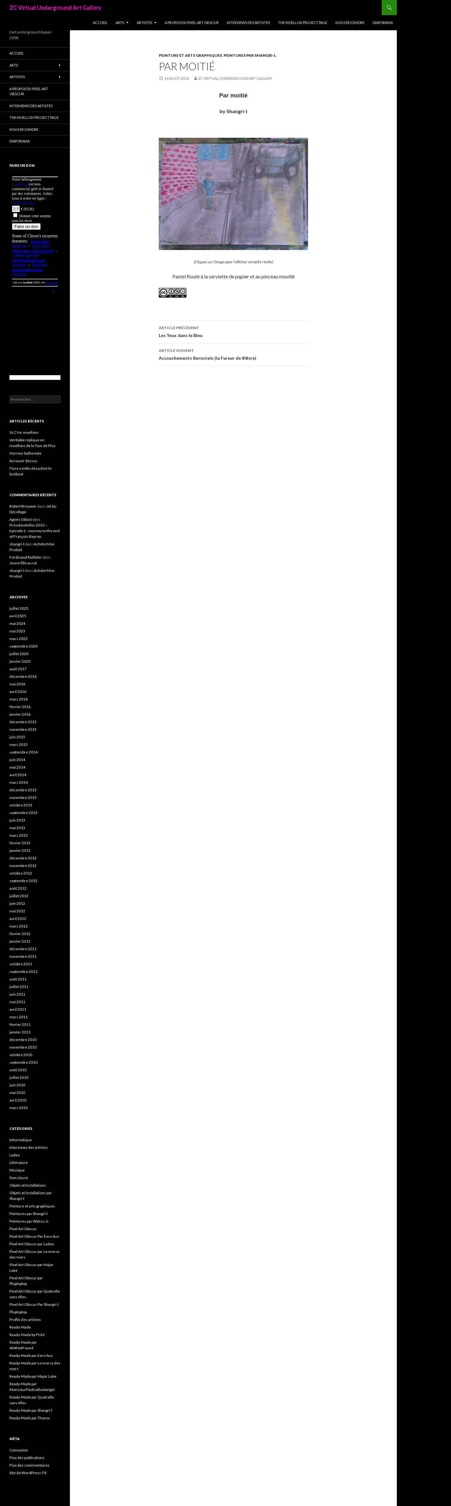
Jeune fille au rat (23, 563)
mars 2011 (18, 1017)
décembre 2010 (23, 1039)
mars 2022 (18, 638)
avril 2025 (17, 615)
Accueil (100, 22)
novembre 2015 (23, 729)
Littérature (18, 1162)
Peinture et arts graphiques (190, 55)
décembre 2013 (23, 790)
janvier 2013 (20, 850)
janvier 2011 (20, 1032)
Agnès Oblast (20, 519)
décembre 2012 (23, 858)
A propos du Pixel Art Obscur (192, 22)
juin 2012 (17, 903)
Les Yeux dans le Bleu (233, 331)
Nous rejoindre (349, 22)
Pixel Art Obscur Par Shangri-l (34, 1304)
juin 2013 (17, 820)
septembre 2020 (23, 646)
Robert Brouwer (23, 506)
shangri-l (16, 544)
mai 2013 (17, 827)
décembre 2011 (23, 948)
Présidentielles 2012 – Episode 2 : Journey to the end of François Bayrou (34, 531)
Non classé (18, 1177)
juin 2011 (17, 994)
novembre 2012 (23, 865)
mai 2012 (17, 911)
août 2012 (17, 888)
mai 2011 (17, 1001)
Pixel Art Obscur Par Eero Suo (34, 1236)
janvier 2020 (20, 661)
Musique (17, 1170)
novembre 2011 (23, 956)
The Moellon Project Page (302, 22)
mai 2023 (17, 631)
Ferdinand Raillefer (25, 557)
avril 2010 (17, 1100)
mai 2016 (17, 684)
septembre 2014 (23, 752)
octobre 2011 (20, 964)
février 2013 (20, 842)
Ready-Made (20, 1327)
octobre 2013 (20, 805)
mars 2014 (18, 782)
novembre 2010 (23, 1047)
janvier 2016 (20, 714)
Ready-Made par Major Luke (32, 1376)
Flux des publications (26, 1457)
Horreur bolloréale (25, 453)
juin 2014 (17, 759)
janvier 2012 (20, 941)
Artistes (144, 22)
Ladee (14, 1155)
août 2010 (17, 1069)
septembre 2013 (23, 812)
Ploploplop (18, 1312)
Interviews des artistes (248, 22)
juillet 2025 (18, 608)
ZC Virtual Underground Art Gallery (55, 7)
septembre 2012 (23, 880)
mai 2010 (17, 1092)
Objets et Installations (27, 1185)
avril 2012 (17, 918)
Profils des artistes (25, 1319)
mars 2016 (18, 699)
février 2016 (20, 706)
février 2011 (20, 1024)
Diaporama (383, 22)
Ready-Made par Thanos (29, 1418)
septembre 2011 (23, 971)
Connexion (18, 1450)
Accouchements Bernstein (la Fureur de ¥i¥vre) (233, 354)
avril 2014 (17, 774)
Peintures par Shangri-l (250, 55)
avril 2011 (17, 1009)
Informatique (20, 1139)
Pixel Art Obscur (23, 1228)
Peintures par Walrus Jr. (29, 1221)
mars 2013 (18, 835)
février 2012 (20, 933)
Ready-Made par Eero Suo (31, 1355)
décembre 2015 (23, 721)
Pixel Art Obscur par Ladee (31, 1243)
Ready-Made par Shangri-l (30, 1410)
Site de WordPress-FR (28, 1472)
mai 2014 (17, 767)
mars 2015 (18, 744)
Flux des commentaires (29, 1465)
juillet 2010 (18, 1077)
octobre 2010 (20, 1054)
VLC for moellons (24, 432)
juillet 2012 (18, 895)
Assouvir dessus (23, 460)
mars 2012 (18, 926)
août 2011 (17, 979)
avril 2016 (17, 691)
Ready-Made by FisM (26, 1334)
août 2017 (17, 668)
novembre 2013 (23, 797)
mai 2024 (17, 623)
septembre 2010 (23, 1062)
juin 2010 (17, 1085)
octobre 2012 (20, 873)
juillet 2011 (18, 986)
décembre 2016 (23, 676)
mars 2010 (18, 1107)
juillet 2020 (18, 653)
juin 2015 (17, 737)
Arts (120, 22)
